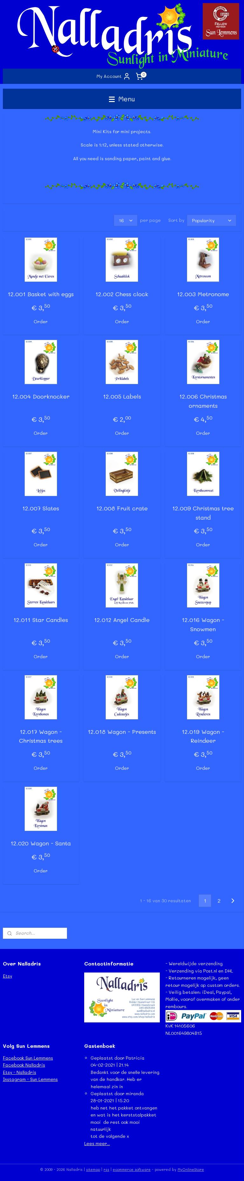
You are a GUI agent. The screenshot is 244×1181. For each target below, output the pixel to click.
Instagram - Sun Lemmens (30, 1079)
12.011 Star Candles (40, 620)
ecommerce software (132, 1169)
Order (41, 321)
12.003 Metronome (203, 294)
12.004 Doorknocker (41, 396)
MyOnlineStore (191, 1169)
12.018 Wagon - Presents (122, 731)
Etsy (7, 976)
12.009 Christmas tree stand (203, 512)
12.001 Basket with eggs (41, 294)
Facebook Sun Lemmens (28, 1058)
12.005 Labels (122, 396)
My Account (114, 76)
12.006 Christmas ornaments (203, 401)
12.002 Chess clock (121, 294)
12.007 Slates (40, 508)
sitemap (93, 1169)
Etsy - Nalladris (19, 1072)
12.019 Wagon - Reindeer (203, 736)
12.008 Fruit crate (122, 508)
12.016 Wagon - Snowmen (203, 624)
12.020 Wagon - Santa (40, 843)
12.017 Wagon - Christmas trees (41, 736)
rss (106, 1169)
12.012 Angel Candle (122, 620)
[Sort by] (211, 220)
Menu (122, 98)
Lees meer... (97, 1143)
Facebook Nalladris (24, 1065)
